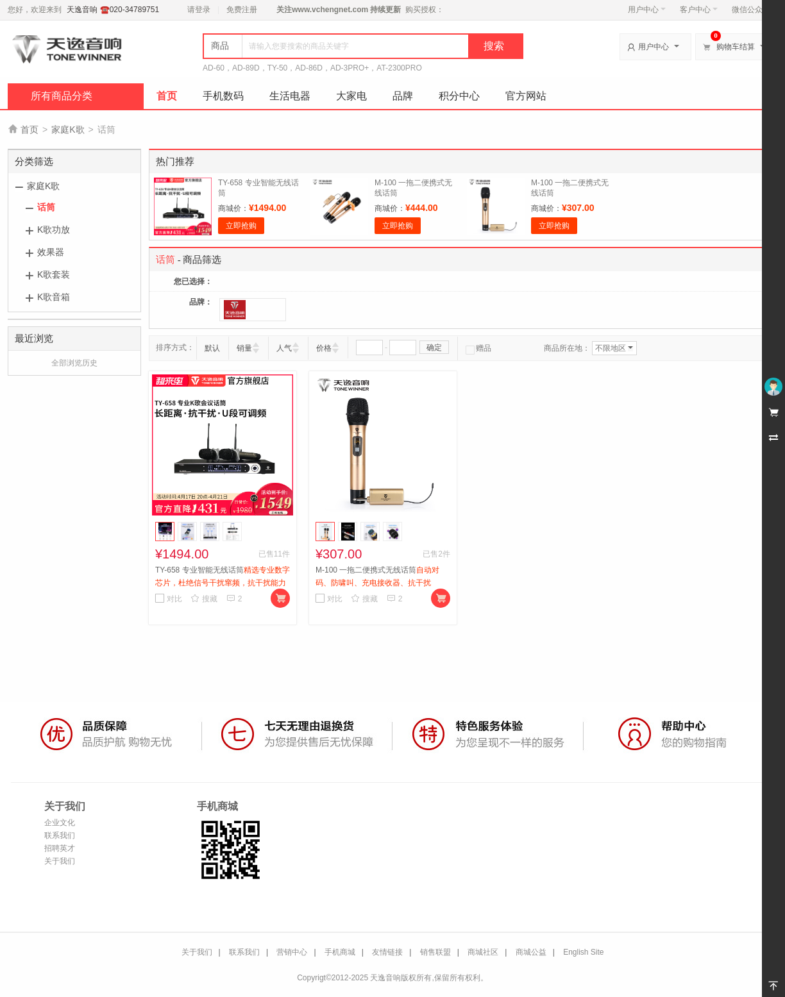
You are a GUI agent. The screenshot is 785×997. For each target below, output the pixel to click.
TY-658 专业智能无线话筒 (222, 583)
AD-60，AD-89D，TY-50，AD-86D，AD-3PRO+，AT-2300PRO (312, 67)
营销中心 (291, 952)
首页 (166, 95)
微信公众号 (751, 9)
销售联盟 (435, 952)
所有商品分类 (61, 95)
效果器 (50, 252)
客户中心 (699, 9)
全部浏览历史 (74, 362)
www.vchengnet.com (330, 9)
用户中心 (647, 9)
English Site (583, 952)
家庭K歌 (67, 129)
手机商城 (340, 952)
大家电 (351, 95)
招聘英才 (59, 848)
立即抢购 (241, 225)
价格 (324, 348)
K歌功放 (53, 229)
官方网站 (525, 95)
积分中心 (459, 95)
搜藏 (203, 598)
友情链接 (387, 952)
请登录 (198, 9)
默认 (212, 348)
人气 (284, 348)
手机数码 (223, 95)
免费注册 (241, 9)
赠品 (478, 348)
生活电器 (289, 95)
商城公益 (531, 952)
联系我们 (59, 835)
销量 (244, 348)
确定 (434, 347)
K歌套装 (53, 274)
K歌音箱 (53, 297)
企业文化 (59, 822)
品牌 (403, 95)
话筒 (46, 207)
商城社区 (483, 952)
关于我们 (59, 861)
